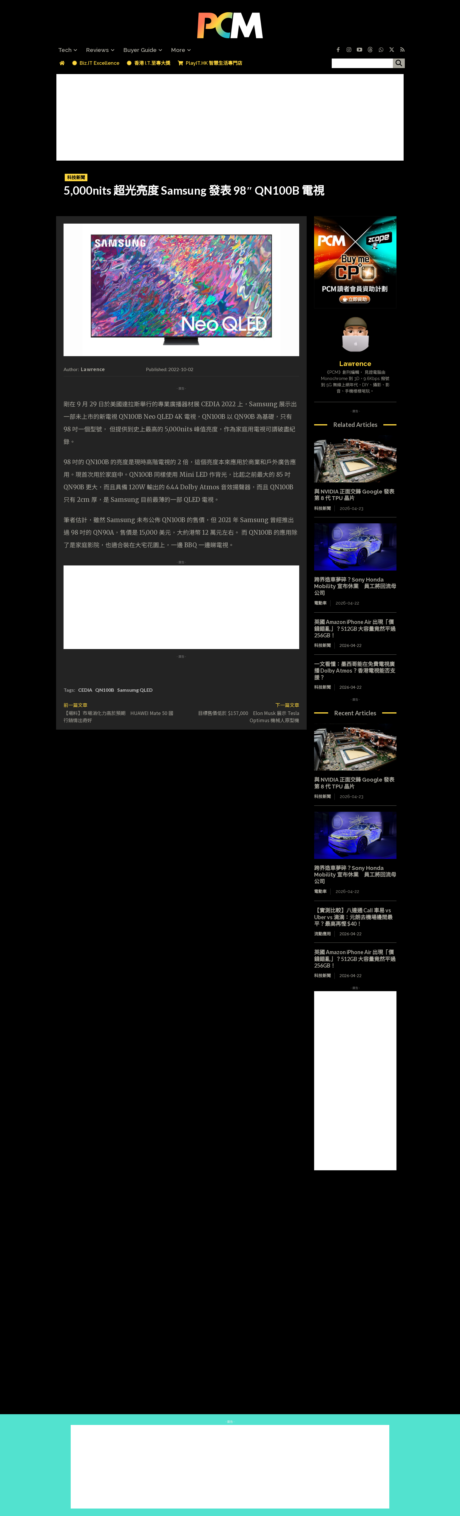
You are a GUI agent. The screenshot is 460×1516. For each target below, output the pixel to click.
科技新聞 (76, 177)
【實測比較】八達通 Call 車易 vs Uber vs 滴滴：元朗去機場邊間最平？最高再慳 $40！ (353, 917)
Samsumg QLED (135, 690)
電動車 (320, 603)
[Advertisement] (230, 116)
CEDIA (85, 690)
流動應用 (322, 933)
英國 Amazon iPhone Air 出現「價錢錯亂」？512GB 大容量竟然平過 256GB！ (355, 629)
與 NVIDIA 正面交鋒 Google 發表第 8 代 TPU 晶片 (354, 495)
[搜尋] (399, 63)
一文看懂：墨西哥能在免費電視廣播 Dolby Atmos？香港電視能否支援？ (354, 671)
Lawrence (93, 369)
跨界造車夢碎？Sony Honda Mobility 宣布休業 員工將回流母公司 (355, 586)
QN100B (104, 690)
